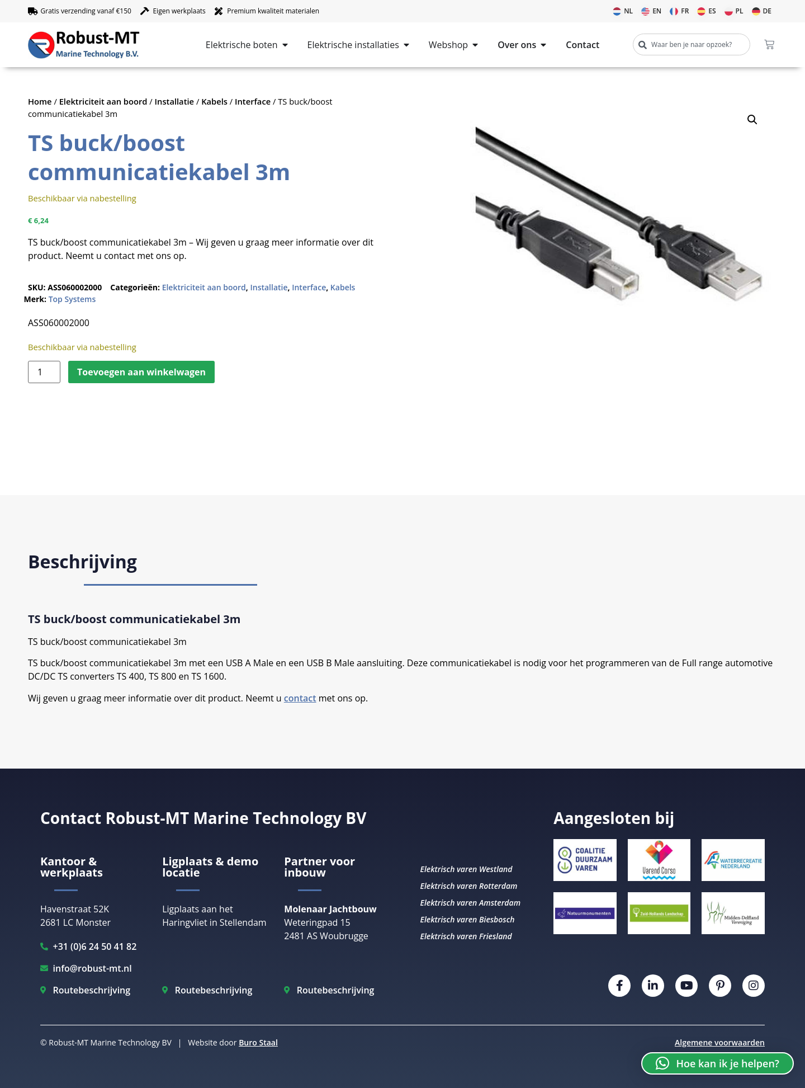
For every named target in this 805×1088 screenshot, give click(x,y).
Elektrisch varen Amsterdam (470, 902)
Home (40, 101)
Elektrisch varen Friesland (466, 936)
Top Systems (72, 299)
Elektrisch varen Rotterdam (468, 885)
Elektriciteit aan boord (103, 101)
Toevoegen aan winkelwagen (141, 372)
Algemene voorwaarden (720, 1042)
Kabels (214, 101)
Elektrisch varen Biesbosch (467, 919)
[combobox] (691, 44)
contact (300, 698)
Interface (253, 101)
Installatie (175, 101)
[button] (752, 120)
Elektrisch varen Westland (466, 869)
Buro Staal (258, 1042)
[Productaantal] (44, 372)
